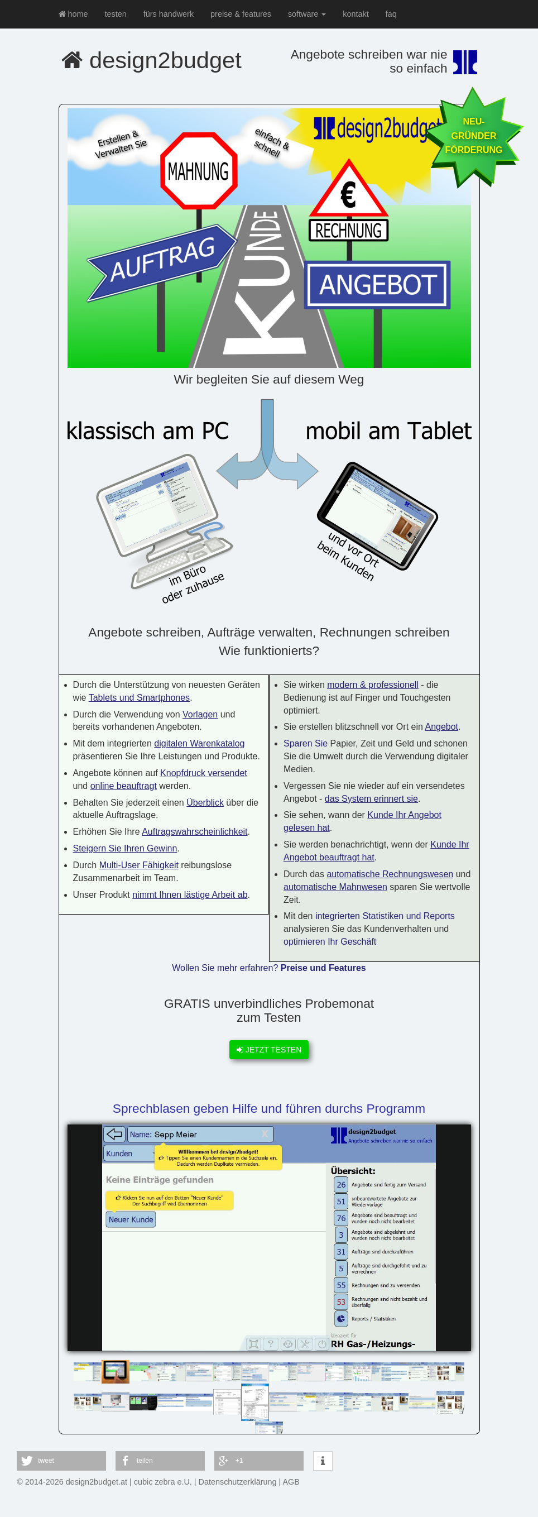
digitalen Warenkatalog (199, 743)
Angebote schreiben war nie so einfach (369, 61)
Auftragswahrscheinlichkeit (194, 831)
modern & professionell (373, 685)
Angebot (441, 726)
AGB (291, 1481)
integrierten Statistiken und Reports (385, 916)
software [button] (307, 13)
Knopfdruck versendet (203, 773)
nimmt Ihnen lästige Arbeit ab (189, 894)
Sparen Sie (306, 743)
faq (391, 13)
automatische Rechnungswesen (389, 874)
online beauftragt (123, 786)
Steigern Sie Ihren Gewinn (125, 848)
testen (116, 13)
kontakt (355, 13)
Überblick (205, 802)
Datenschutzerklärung (238, 1481)
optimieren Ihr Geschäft (330, 941)
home (73, 13)
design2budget (151, 60)
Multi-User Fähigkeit (139, 865)
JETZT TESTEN (269, 1049)
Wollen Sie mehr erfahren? (269, 968)
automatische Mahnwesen (335, 887)
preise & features (240, 13)
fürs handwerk (168, 13)
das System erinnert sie (371, 798)
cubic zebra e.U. (163, 1481)
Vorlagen (200, 714)
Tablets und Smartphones (139, 697)
